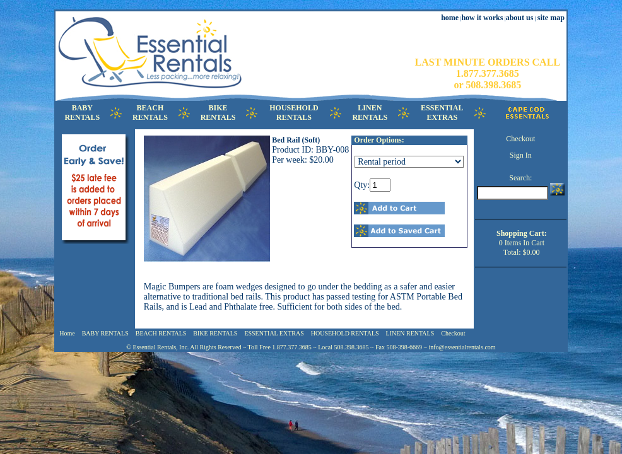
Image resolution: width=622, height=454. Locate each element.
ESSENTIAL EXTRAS (273, 333)
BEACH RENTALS (161, 333)
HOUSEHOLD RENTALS (345, 333)
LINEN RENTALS (410, 333)
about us (520, 17)
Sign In (521, 155)
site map (551, 17)
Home (66, 333)
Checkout (520, 138)
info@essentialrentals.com (462, 347)
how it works (482, 17)
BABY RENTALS (105, 333)
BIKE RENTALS (215, 333)
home (450, 17)
